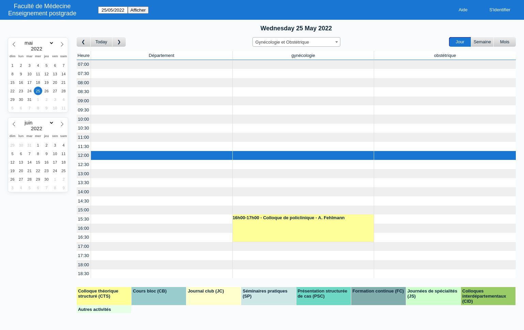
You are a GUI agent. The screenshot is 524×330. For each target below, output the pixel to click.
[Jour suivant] (119, 42)
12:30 (83, 164)
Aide (463, 9)
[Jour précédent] (84, 42)
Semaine (482, 41)
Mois (504, 41)
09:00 (83, 100)
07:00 (83, 64)
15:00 (83, 209)
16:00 (83, 228)
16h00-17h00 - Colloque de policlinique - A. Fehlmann (289, 217)
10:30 (83, 128)
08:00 (83, 82)
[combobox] (296, 42)
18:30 (83, 273)
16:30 (83, 237)
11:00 (83, 137)
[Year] (38, 48)
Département (161, 55)
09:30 (83, 109)
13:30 (83, 182)
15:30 (83, 219)
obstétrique (445, 55)
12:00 (83, 155)
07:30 (83, 73)
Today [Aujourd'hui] (101, 41)
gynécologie (303, 55)
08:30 (83, 91)
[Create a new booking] (161, 64)
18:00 (83, 264)
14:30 (83, 201)
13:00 (83, 173)
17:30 (83, 255)
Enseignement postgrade (42, 13)
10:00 (83, 119)
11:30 (83, 146)
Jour (460, 41)
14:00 (83, 191)
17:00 (83, 246)
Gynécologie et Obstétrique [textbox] (282, 42)
